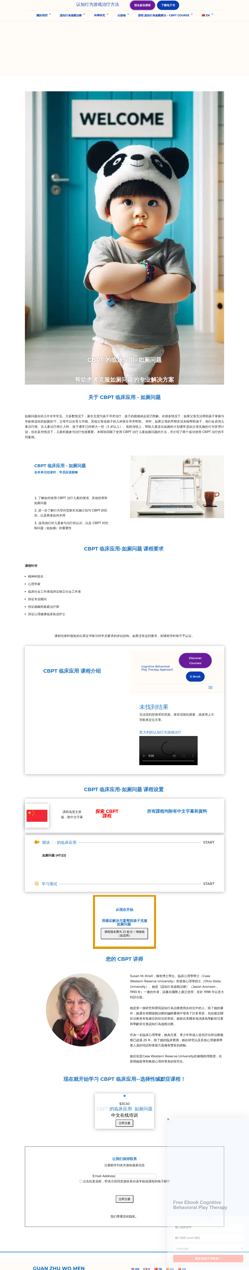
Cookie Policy (128, 1262)
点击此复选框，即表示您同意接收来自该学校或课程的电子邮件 (126, 1140)
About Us (90, 1262)
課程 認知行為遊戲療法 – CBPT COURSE (163, 29)
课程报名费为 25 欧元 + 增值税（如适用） (124, 892)
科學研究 (99, 29)
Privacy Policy (108, 1262)
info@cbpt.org (177, 1254)
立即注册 (124, 1082)
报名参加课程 (142, 12)
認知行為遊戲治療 (71, 29)
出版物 (121, 29)
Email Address (103, 1135)
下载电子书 (168, 12)
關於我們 (42, 29)
